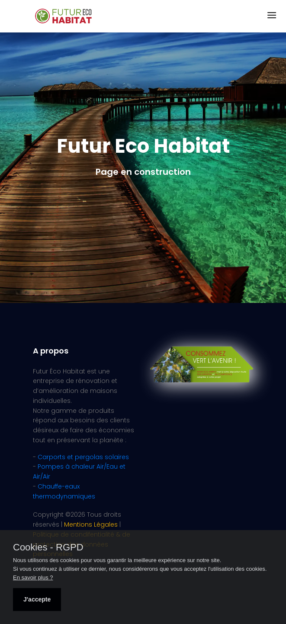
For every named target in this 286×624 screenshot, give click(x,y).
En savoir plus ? (33, 577)
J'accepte (37, 599)
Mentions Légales (91, 524)
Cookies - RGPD (48, 547)
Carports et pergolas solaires (83, 457)
